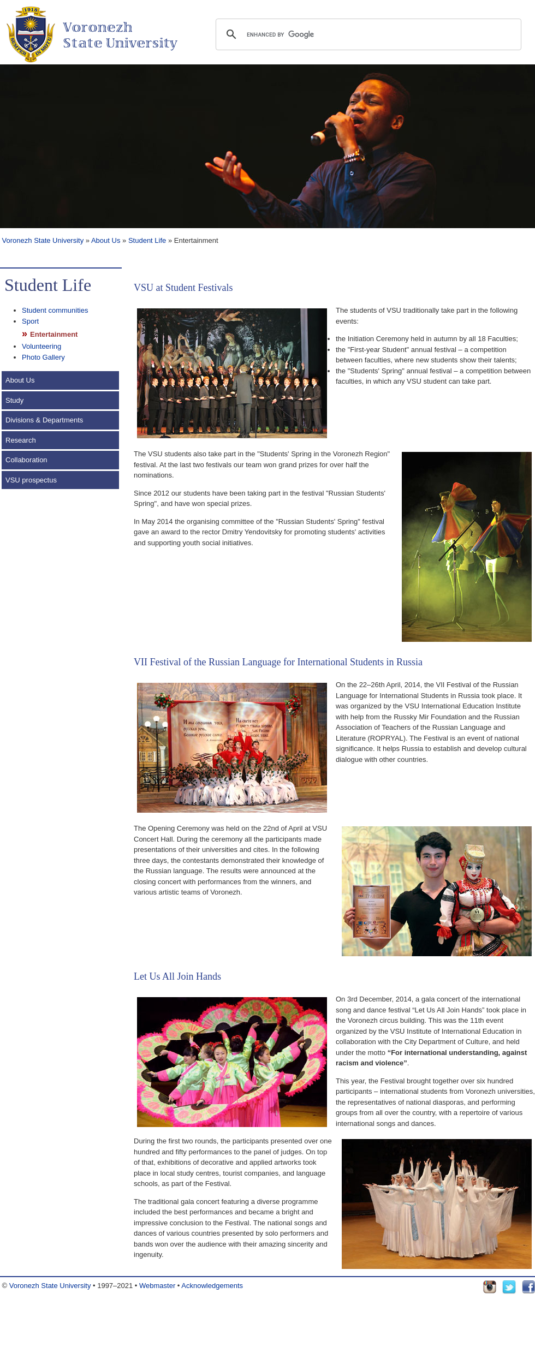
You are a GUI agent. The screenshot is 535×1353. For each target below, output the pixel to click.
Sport (30, 321)
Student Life (147, 240)
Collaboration (26, 460)
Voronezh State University (42, 240)
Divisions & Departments (44, 420)
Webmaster (157, 1286)
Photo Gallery (43, 357)
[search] (367, 34)
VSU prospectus (31, 480)
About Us (105, 240)
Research (20, 440)
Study (14, 400)
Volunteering (41, 346)
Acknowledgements (212, 1286)
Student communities (55, 310)
